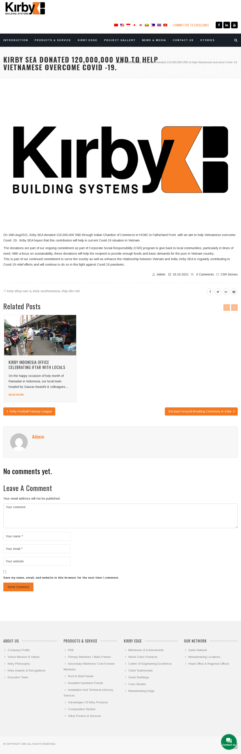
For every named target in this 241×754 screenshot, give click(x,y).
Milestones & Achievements (146, 650)
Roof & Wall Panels (81, 676)
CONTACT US (183, 40)
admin (161, 274)
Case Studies (137, 684)
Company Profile (19, 650)
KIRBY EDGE (88, 40)
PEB (71, 650)
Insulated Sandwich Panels (85, 683)
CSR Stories (229, 274)
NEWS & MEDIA (154, 40)
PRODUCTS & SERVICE (53, 40)
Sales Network (197, 650)
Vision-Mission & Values (24, 657)
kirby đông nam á (19, 291)
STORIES (207, 40)
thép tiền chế (71, 291)
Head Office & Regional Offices (208, 663)
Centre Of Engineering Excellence (149, 663)
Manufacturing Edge (141, 691)
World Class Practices (143, 657)
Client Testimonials (140, 670)
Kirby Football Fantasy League (29, 411)
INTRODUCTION (15, 40)
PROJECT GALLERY (119, 40)
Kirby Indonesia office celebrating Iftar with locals (37, 364)
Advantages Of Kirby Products (88, 702)
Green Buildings (138, 677)
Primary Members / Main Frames (89, 657)
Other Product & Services (84, 716)
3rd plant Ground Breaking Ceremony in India (201, 411)
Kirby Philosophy (19, 663)
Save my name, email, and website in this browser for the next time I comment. (61, 577)
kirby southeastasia (46, 291)
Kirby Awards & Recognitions (27, 670)
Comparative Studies (82, 709)
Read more (16, 394)
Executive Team (18, 677)
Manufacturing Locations (204, 657)
